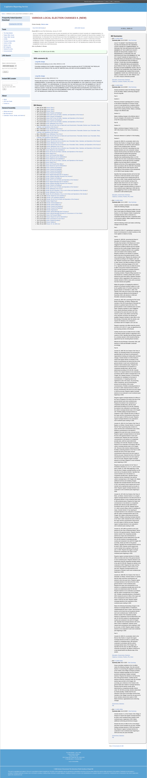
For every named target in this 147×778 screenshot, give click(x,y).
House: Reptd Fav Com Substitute (55, 150)
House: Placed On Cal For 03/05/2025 (56, 157)
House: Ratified (51, 222)
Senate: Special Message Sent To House (57, 211)
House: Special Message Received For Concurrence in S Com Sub (64, 213)
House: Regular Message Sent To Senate (57, 174)
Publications (117, 1)
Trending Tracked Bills (9, 41)
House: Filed (50, 107)
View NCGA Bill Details (39, 28)
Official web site (8, 111)
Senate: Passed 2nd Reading (55, 206)
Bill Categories (7, 47)
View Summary (132, 40)
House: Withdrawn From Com (54, 123)
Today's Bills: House (9, 35)
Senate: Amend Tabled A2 (54, 204)
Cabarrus (114, 81)
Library (106, 1)
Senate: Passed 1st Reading (54, 178)
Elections (127, 79)
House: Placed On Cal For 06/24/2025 (56, 217)
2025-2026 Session (80, 28)
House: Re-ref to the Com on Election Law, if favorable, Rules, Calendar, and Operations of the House (74, 141)
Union (131, 81)
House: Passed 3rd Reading (54, 169)
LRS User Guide (8, 101)
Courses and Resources (99, 1)
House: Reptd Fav (51, 153)
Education (114, 79)
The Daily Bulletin (8, 33)
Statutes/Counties (8, 49)
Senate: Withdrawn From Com (54, 188)
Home (3, 13)
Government (121, 79)
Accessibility (75, 761)
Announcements (8, 51)
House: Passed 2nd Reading (54, 167)
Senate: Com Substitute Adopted (56, 197)
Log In (70, 761)
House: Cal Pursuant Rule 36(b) (54, 155)
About (5, 99)
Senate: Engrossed (52, 210)
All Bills (5, 39)
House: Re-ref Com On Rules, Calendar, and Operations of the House (64, 151)
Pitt (129, 81)
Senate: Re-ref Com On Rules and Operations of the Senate (63, 199)
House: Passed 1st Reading (54, 113)
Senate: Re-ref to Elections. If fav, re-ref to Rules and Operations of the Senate (67, 190)
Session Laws (7, 45)
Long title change (40, 61)
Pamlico (125, 81)
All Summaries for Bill (117, 746)
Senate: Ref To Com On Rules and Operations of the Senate (62, 180)
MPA (111, 1)
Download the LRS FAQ (15, 24)
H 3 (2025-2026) (118, 38)
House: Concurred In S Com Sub (55, 218)
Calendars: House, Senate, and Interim (14, 115)
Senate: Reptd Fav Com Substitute (56, 195)
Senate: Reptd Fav (51, 201)
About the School (88, 1)
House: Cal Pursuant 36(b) (53, 215)
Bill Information (8, 113)
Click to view (44, 24)
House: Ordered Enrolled (53, 220)
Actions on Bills (8, 43)
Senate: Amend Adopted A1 (54, 202)
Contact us (6, 103)
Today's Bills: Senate (9, 37)
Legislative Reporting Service (16, 7)
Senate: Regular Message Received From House (59, 176)
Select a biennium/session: (9, 63)
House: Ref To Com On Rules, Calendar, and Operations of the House (65, 114)
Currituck (120, 81)
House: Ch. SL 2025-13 (53, 224)
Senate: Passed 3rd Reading (55, 208)
